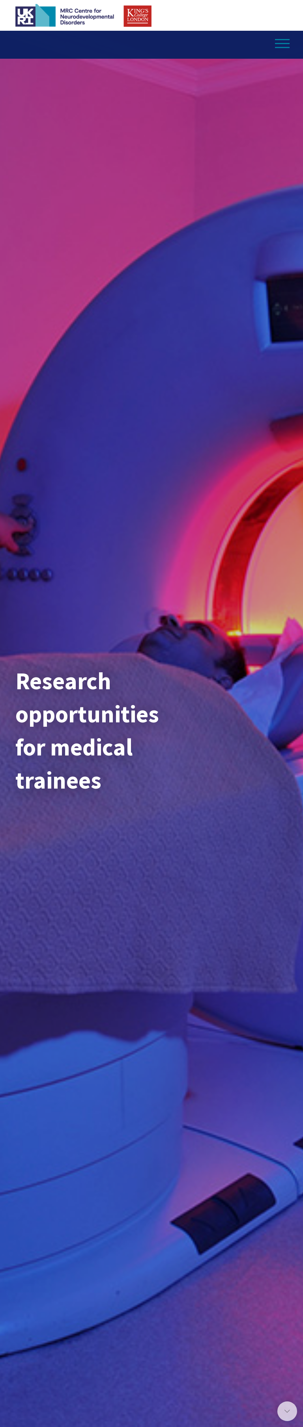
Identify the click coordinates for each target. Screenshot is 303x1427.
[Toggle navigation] (282, 41)
